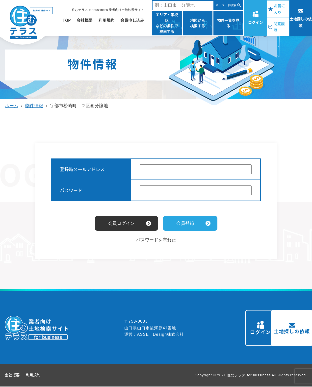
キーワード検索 (225, 5)
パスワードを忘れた (156, 239)
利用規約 (106, 20)
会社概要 (85, 20)
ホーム (11, 105)
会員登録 (185, 223)
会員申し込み (132, 20)
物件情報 (34, 105)
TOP (67, 20)
